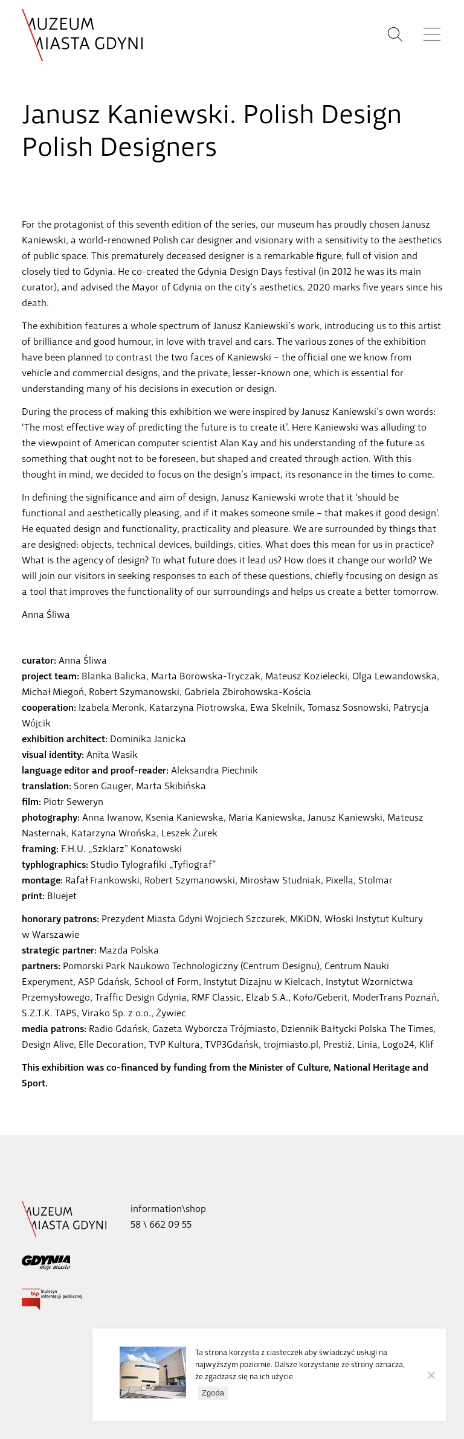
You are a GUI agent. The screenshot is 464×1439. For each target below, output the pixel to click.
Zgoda (213, 1392)
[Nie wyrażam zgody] (431, 1375)
